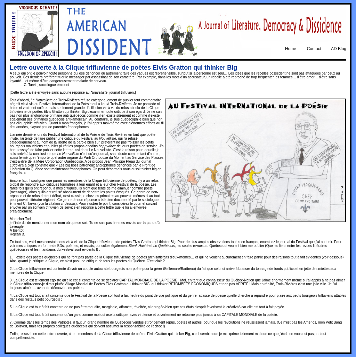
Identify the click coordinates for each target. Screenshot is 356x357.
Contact (314, 48)
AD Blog (338, 48)
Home (290, 48)
